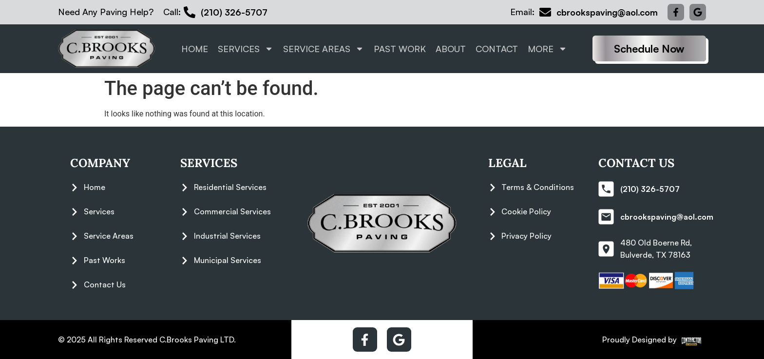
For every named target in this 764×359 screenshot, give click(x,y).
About (451, 48)
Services (245, 49)
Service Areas (323, 49)
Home (194, 48)
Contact (497, 48)
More (547, 49)
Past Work (400, 48)
